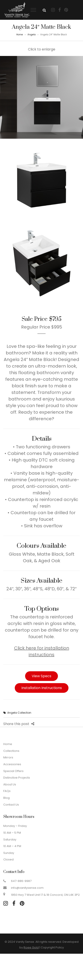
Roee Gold (31, 947)
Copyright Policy (52, 947)
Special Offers (13, 771)
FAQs (7, 791)
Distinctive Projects (16, 778)
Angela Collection (19, 713)
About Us (9, 784)
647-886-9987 (21, 881)
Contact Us (11, 805)
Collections (11, 751)
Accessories (12, 764)
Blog (6, 798)
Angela (32, 34)
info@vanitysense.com (27, 888)
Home (19, 34)
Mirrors (8, 757)
